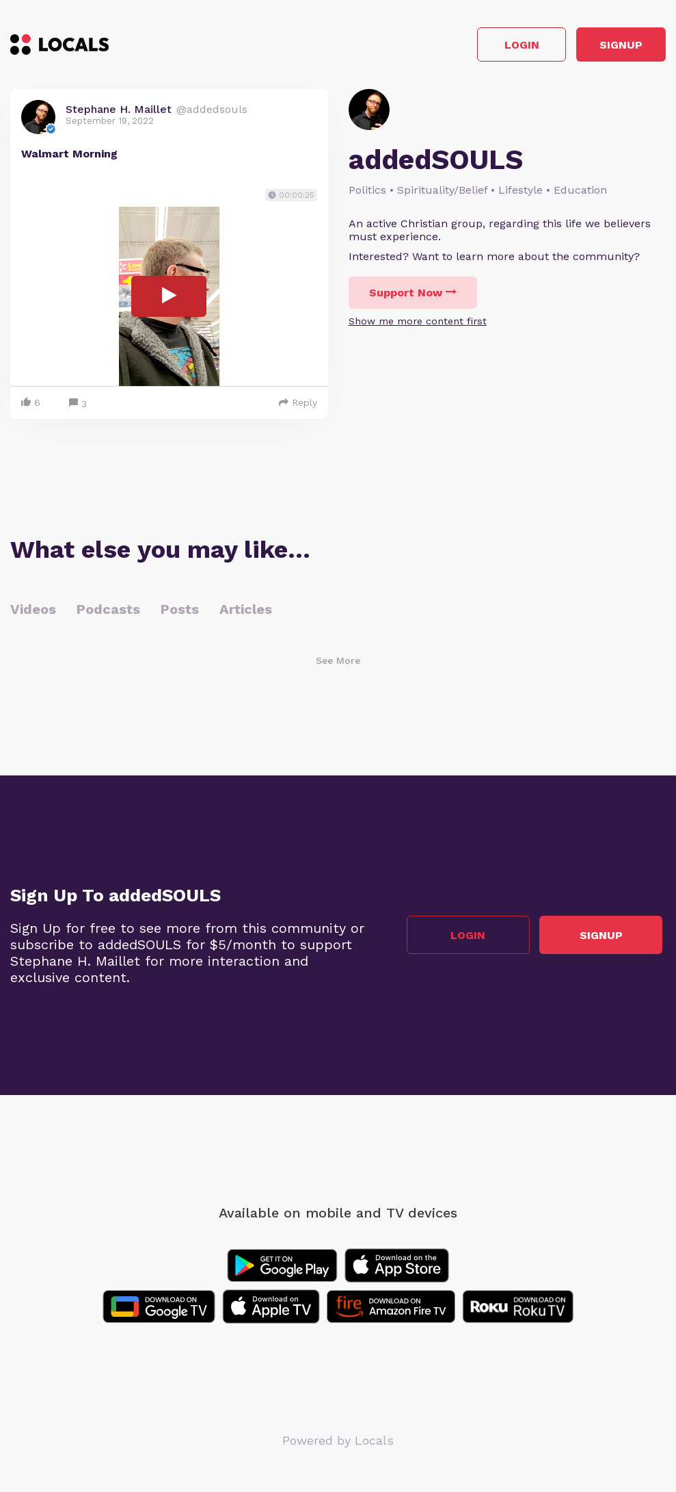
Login (471, 46)
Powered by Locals (338, 1444)
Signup (604, 46)
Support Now (413, 296)
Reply (298, 405)
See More (338, 663)
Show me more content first (418, 325)
